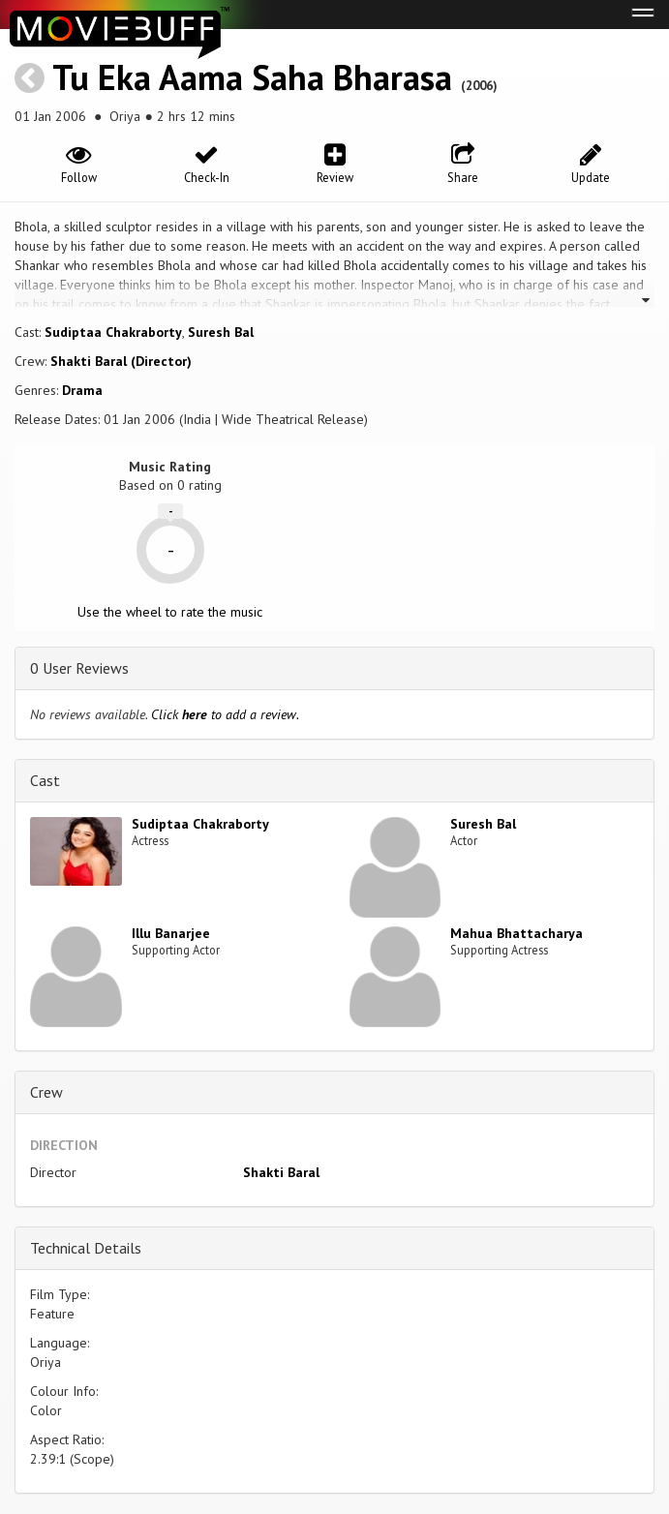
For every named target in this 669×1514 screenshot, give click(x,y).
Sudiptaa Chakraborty (113, 332)
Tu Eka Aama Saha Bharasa (252, 77)
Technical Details (85, 1247)
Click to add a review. (225, 714)
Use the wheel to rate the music (169, 612)
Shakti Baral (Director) (121, 361)
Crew (46, 1092)
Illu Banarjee (171, 933)
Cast (45, 780)
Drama (82, 390)
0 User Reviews (79, 668)
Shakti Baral (281, 1172)
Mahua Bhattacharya (516, 933)
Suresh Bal (221, 332)
